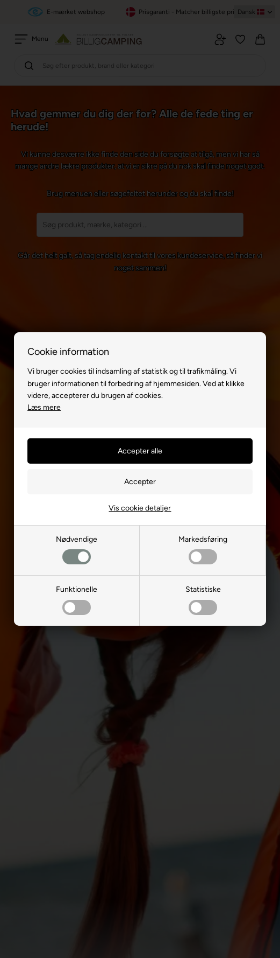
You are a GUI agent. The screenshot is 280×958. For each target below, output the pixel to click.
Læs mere (44, 407)
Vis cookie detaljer (140, 508)
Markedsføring (202, 549)
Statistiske (203, 599)
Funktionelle (76, 599)
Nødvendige (76, 549)
